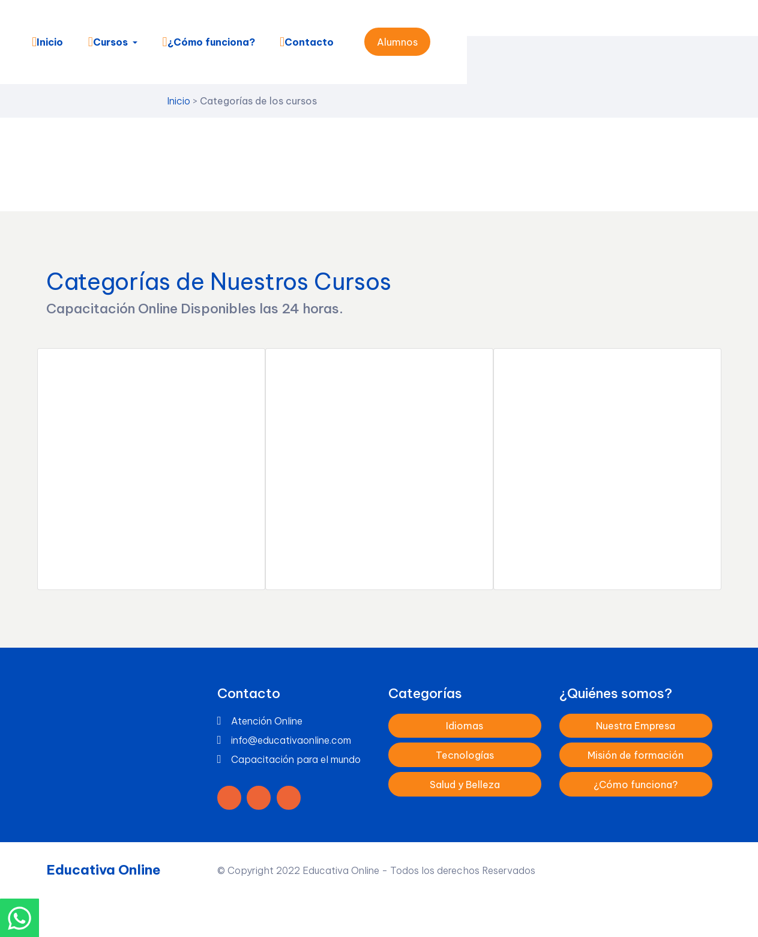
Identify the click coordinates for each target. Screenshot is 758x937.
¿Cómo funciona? (207, 42)
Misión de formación (636, 754)
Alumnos (396, 42)
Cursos (107, 42)
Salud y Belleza (465, 783)
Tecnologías (465, 754)
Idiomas (464, 725)
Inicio (46, 42)
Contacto (306, 42)
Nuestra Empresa (635, 725)
